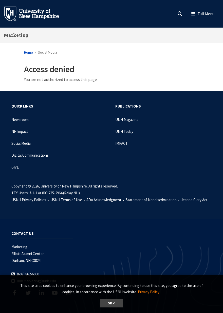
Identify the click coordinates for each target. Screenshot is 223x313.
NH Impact (19, 131)
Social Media (21, 143)
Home (28, 52)
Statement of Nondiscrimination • (153, 199)
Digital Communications (30, 155)
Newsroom (20, 119)
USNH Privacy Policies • (30, 199)
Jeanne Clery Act (194, 199)
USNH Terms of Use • (68, 199)
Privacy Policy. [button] (149, 291)
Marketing (16, 35)
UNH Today (124, 131)
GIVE (15, 167)
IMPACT (121, 143)
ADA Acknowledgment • (105, 199)
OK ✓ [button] (111, 303)
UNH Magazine (127, 119)
